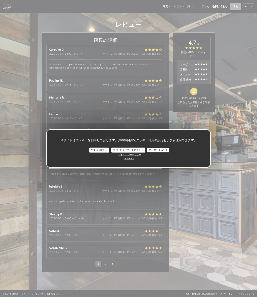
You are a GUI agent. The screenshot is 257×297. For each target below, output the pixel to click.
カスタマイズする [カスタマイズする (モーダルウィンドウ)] (158, 150)
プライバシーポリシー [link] (129, 154)
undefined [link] (129, 158)
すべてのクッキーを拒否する (128, 150)
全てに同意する (99, 150)
